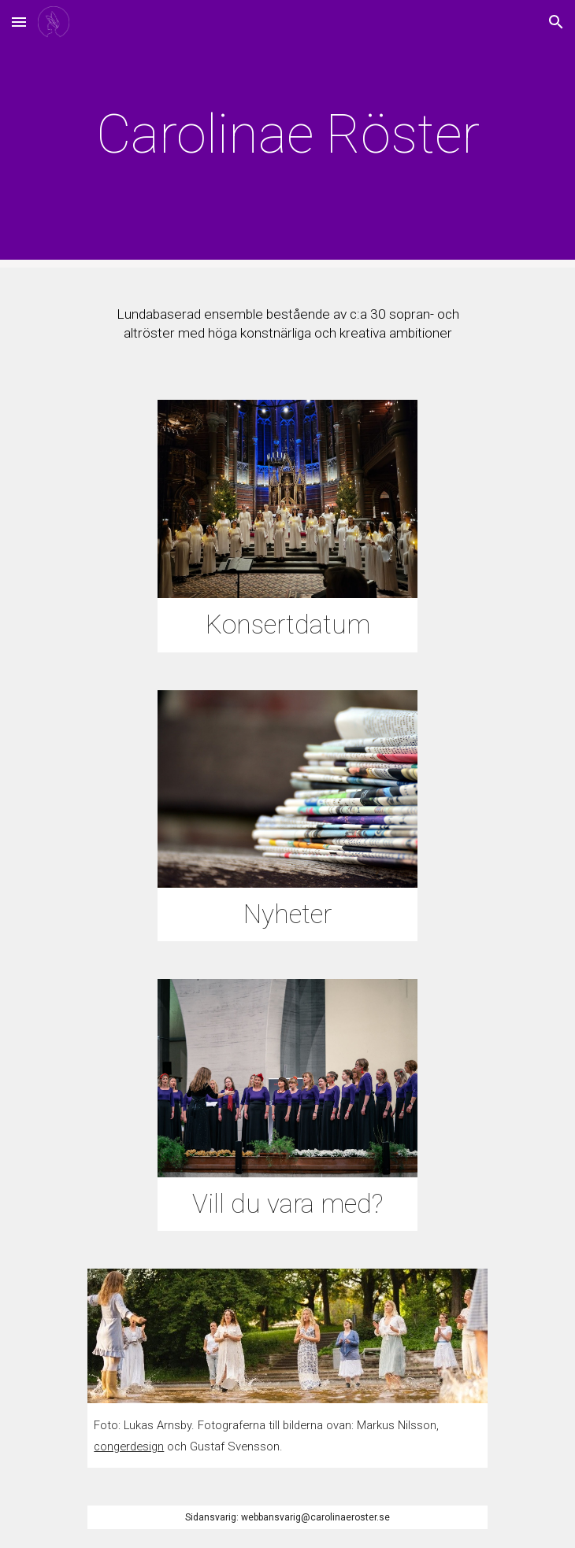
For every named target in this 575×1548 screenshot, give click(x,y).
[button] (19, 21)
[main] (287, 134)
